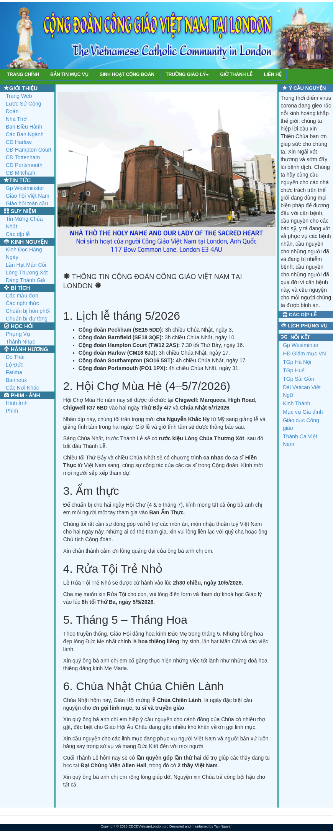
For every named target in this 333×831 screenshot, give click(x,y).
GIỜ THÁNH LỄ (236, 74)
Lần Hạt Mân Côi (26, 265)
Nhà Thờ (16, 119)
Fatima (14, 372)
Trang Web (19, 96)
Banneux (16, 380)
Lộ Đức (14, 365)
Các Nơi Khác (22, 388)
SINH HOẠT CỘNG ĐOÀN (127, 74)
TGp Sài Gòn (298, 379)
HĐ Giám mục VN (304, 353)
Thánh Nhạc (20, 342)
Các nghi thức (22, 303)
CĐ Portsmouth (24, 165)
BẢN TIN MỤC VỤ (69, 74)
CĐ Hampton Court (28, 150)
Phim (12, 411)
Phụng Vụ (18, 334)
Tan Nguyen (223, 826)
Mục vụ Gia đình (303, 412)
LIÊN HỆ (272, 74)
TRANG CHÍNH (23, 74)
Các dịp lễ (18, 234)
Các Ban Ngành (25, 134)
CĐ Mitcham (20, 173)
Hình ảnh (17, 403)
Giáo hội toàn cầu (27, 203)
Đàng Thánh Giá (25, 280)
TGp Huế (294, 370)
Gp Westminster (25, 188)
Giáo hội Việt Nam (27, 196)
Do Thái (15, 357)
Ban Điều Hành (24, 127)
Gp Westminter (300, 345)
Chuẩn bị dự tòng (27, 319)
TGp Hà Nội (297, 362)
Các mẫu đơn (22, 295)
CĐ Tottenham (23, 157)
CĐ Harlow (19, 142)
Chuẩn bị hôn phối (28, 311)
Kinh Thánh (296, 403)
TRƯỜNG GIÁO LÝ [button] (187, 74)
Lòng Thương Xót (27, 272)
